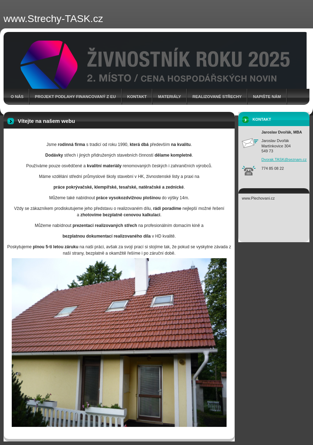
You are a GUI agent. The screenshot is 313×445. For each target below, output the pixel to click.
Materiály (169, 96)
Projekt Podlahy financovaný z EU (75, 96)
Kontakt (137, 96)
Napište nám (267, 96)
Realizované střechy (217, 96)
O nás (17, 96)
